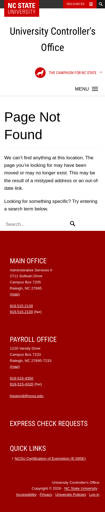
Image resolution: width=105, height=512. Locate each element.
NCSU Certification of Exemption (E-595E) (50, 458)
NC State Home (25, 4)
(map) (15, 294)
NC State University (80, 489)
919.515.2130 (21, 312)
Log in (94, 494)
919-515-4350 (21, 378)
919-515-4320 (21, 384)
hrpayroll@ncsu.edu (26, 396)
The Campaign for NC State (66, 72)
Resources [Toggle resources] (76, 4)
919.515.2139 (21, 306)
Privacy (46, 494)
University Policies (70, 494)
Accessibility (26, 494)
